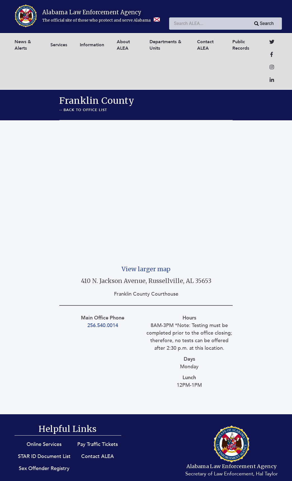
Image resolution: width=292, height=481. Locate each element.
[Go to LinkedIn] (271, 80)
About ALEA (123, 45)
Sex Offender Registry (44, 468)
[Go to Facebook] (271, 55)
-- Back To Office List (83, 109)
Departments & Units (165, 45)
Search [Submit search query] (263, 23)
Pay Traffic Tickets (97, 444)
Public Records (240, 45)
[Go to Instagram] (271, 67)
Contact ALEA (205, 45)
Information (92, 45)
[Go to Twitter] (271, 42)
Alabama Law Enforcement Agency (91, 12)
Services (58, 45)
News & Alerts (23, 45)
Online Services (44, 444)
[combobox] (225, 23)
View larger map (146, 269)
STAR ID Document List (44, 456)
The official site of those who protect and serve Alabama (101, 20)
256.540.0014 (102, 325)
